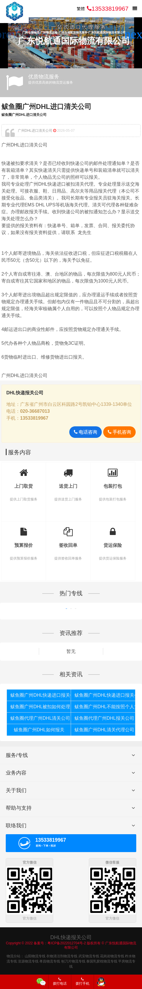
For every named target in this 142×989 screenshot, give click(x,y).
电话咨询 (85, 431)
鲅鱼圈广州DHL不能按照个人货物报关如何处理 (104, 706)
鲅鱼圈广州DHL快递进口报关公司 (104, 695)
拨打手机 (82, 981)
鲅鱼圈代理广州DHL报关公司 (104, 718)
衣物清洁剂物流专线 (61, 955)
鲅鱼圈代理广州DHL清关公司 (40, 718)
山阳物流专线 (35, 955)
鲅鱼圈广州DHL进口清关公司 (46, 106)
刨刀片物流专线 (73, 960)
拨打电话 (60, 981)
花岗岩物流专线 (112, 955)
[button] (135, 34)
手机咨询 (119, 431)
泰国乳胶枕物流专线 (101, 960)
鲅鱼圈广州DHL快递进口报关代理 (40, 695)
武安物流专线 (88, 955)
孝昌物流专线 (49, 960)
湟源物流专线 (28, 960)
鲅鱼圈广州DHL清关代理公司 (104, 729)
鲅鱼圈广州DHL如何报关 (39, 729)
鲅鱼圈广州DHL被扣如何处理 (40, 706)
